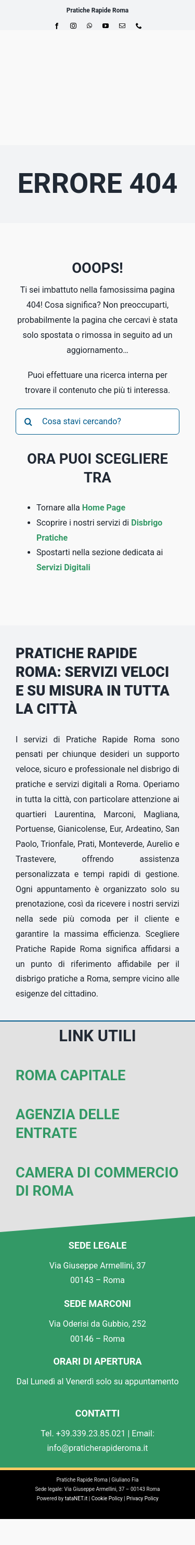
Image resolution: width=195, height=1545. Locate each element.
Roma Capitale (70, 1075)
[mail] (122, 26)
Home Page (103, 508)
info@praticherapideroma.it (97, 1448)
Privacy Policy (142, 1498)
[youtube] (105, 26)
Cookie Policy (107, 1498)
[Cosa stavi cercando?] (97, 422)
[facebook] (57, 26)
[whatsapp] (89, 26)
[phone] (139, 26)
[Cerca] (29, 422)
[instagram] (73, 26)
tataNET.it (76, 1498)
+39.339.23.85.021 (91, 1433)
